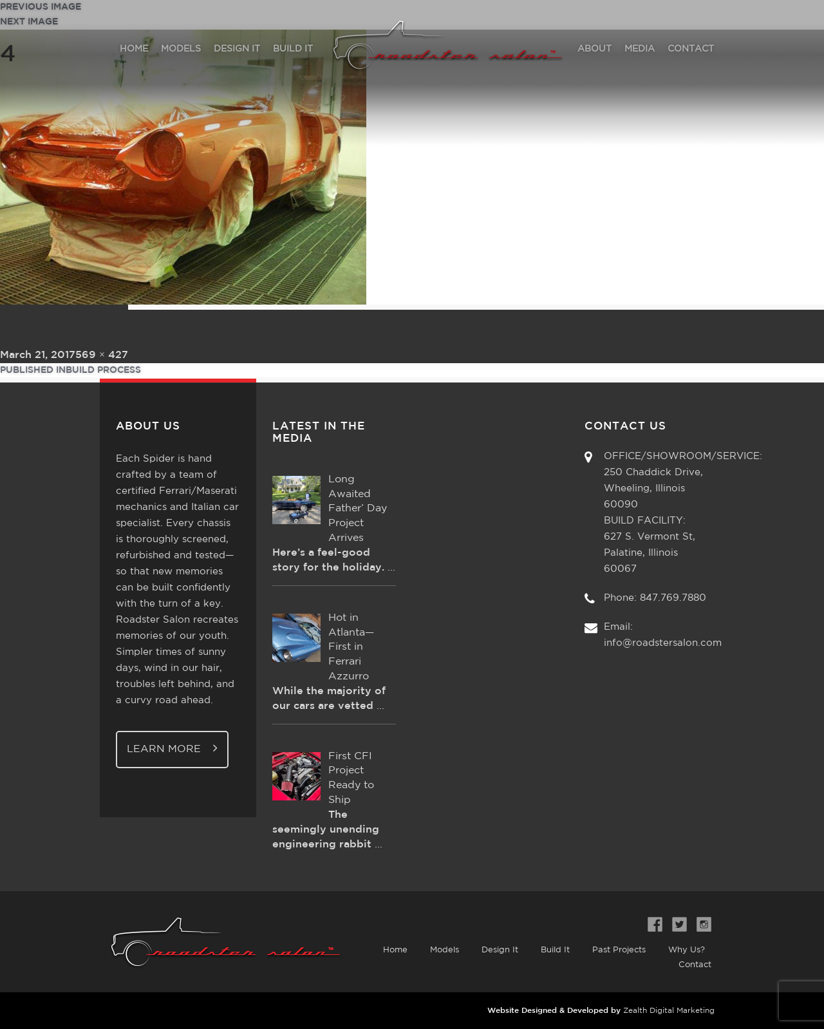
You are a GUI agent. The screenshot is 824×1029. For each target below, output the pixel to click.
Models (444, 950)
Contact (695, 964)
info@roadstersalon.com (663, 643)
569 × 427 (101, 355)
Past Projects (619, 950)
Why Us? (686, 950)
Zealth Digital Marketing (669, 1010)
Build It (555, 950)
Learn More (172, 748)
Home (395, 950)
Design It (500, 950)
